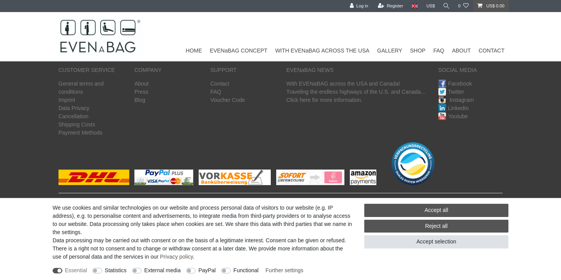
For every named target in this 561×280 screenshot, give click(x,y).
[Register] (390, 6)
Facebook (455, 83)
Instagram (456, 100)
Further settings (284, 270)
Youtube (453, 116)
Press (141, 92)
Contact (219, 83)
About (141, 83)
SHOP (417, 50)
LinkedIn (453, 108)
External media (162, 270)
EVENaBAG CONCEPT (239, 50)
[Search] (446, 6)
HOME (194, 50)
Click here (298, 100)
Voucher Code (227, 100)
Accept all (436, 210)
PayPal (206, 270)
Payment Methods (80, 133)
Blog (139, 100)
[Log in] (357, 6)
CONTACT (491, 50)
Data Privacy (73, 108)
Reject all (436, 226)
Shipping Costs (76, 124)
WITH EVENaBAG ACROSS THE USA (322, 50)
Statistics (116, 270)
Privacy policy (176, 257)
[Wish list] (463, 6)
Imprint (66, 100)
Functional (246, 270)
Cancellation (73, 116)
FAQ (438, 50)
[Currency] (429, 6)
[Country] (413, 6)
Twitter (451, 92)
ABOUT (461, 50)
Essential (76, 270)
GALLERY (389, 50)
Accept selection (436, 241)
